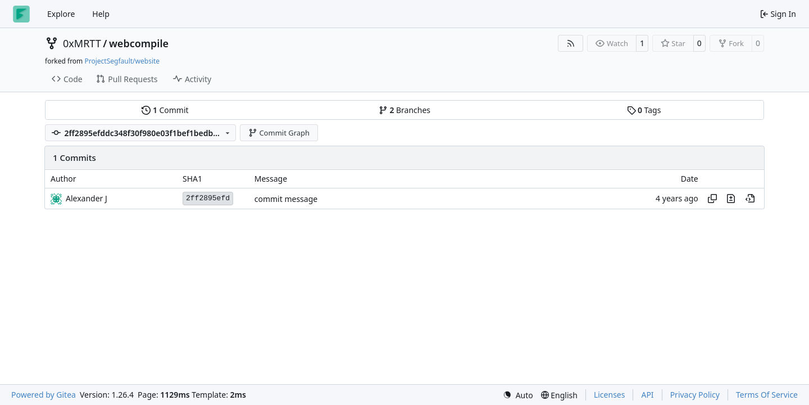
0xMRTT (82, 43)
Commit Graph (279, 133)
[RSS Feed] (571, 43)
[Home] (21, 14)
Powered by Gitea (43, 394)
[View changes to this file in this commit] (730, 198)
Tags (644, 110)
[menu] (518, 395)
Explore (61, 13)
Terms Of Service (767, 394)
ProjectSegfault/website (122, 61)
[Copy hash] (712, 198)
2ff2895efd (208, 198)
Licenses (609, 394)
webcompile (139, 43)
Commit (165, 110)
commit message (285, 199)
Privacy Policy (695, 394)
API (647, 394)
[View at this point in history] (750, 198)
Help (101, 13)
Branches (404, 110)
